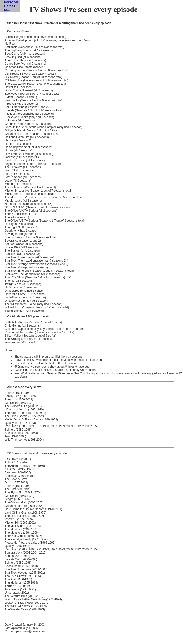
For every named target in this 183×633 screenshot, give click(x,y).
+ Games (8, 6)
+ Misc (6, 10)
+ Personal (9, 2)
